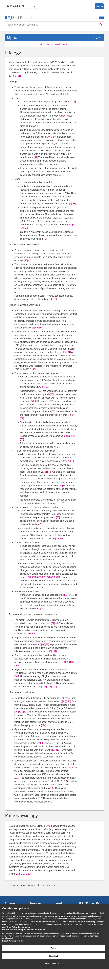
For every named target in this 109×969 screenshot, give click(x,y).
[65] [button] (36, 401)
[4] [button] (73, 767)
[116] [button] (63, 781)
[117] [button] (40, 798)
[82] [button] (29, 577)
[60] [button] (40, 327)
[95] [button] (30, 633)
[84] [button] (36, 577)
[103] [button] (71, 662)
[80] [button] (61, 538)
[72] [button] (69, 461)
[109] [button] (54, 686)
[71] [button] (22, 439)
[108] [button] (49, 686)
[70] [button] (73, 436)
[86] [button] (44, 577)
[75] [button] (60, 485)
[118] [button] (18, 874)
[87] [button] (48, 577)
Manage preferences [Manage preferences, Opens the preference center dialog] (53, 964)
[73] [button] (73, 461)
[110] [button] (68, 701)
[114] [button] (58, 750)
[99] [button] (47, 644)
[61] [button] (69, 352)
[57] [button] (30, 260)
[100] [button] (49, 651)
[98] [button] (43, 644)
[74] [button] (50, 472)
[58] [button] (55, 299)
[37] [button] (53, 411)
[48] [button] (62, 94)
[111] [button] (20, 711)
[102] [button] (66, 662)
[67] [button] (22, 418)
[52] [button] (74, 203)
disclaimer (50, 885)
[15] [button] (52, 394)
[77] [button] (63, 503)
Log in (99, 6)
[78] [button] (58, 517)
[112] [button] (25, 711)
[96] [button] (33, 633)
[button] (93, 38)
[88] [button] (52, 577)
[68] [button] (65, 436)
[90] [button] (59, 577)
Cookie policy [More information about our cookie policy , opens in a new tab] (24, 927)
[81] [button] (54, 559)
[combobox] (51, 25)
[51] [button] (36, 157)
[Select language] (21, 6)
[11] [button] (19, 76)
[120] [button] (28, 874)
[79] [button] (57, 538)
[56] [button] (26, 260)
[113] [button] (53, 750)
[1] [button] (38, 126)
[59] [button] (36, 327)
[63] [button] (47, 387)
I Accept (53, 948)
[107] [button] (44, 686)
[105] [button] (17, 676)
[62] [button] (34, 369)
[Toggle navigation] (101, 17)
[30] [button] (48, 137)
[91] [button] (66, 595)
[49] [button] (66, 94)
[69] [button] (69, 436)
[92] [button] (50, 602)
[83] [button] (33, 577)
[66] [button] (73, 415)
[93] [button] (42, 608)
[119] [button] (23, 874)
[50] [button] (64, 116)
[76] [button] (64, 485)
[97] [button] (39, 644)
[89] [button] (55, 577)
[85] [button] (40, 577)
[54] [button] (22, 228)
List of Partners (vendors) (13, 941)
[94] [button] (56, 623)
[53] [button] (74, 224)
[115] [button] (17, 778)
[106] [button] (39, 686)
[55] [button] (26, 228)
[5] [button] (15, 76)
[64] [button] (32, 401)
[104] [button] (17, 665)
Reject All (53, 956)
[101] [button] (54, 651)
